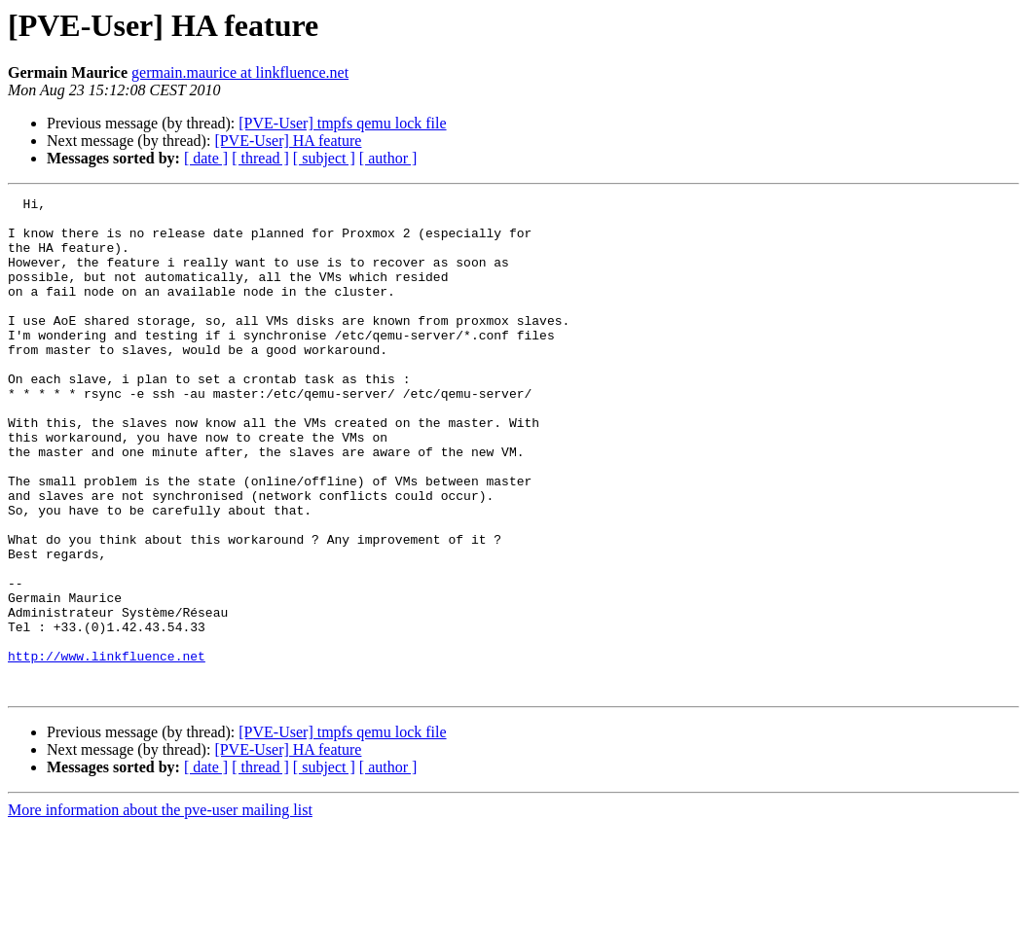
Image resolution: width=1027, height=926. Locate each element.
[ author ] (388, 158)
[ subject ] (324, 158)
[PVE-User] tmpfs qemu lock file (342, 123)
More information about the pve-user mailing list (160, 909)
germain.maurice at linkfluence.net (239, 72)
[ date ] (206, 158)
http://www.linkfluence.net (106, 749)
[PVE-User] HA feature (287, 140)
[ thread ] (260, 158)
